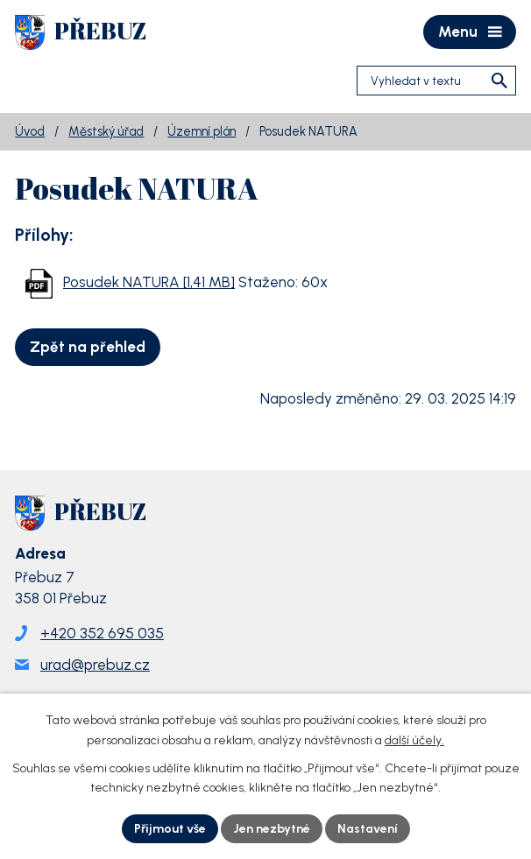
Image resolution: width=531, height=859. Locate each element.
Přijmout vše (170, 828)
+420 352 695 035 (102, 633)
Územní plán (201, 131)
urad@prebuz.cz (95, 664)
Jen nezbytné (271, 828)
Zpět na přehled (87, 347)
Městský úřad (106, 131)
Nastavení (367, 828)
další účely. (414, 740)
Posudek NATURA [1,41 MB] (149, 282)
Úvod (30, 131)
